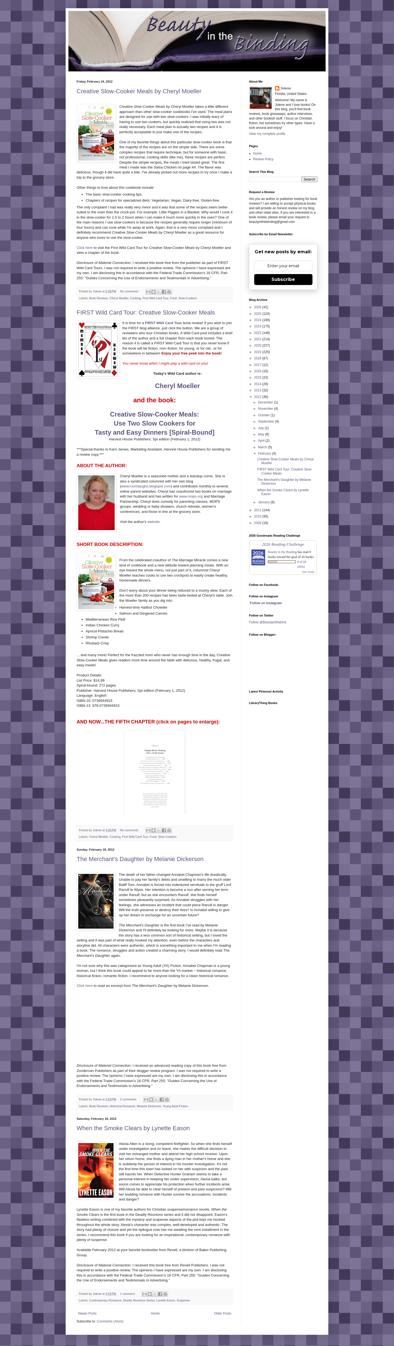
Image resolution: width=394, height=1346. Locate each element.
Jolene (285, 88)
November (266, 409)
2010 (258, 516)
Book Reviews (98, 298)
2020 (258, 345)
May (261, 434)
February (265, 453)
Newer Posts (87, 1313)
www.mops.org (190, 496)
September (266, 421)
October (264, 415)
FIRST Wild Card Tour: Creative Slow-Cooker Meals (146, 312)
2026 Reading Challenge (283, 544)
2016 (258, 371)
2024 (258, 320)
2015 (258, 377)
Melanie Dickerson (149, 1106)
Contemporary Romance (105, 1300)
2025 (258, 314)
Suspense (183, 1300)
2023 (258, 326)
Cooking (135, 298)
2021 (258, 339)
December (266, 402)
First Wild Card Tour (156, 298)
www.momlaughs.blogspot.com (146, 486)
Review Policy (263, 159)
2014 (258, 384)
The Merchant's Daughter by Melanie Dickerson (140, 859)
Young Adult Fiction (175, 1106)
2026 (258, 307)
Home (155, 1313)
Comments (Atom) (110, 1321)
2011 (258, 510)
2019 (258, 352)
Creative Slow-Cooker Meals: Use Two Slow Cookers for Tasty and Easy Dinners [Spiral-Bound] (155, 423)
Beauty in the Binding (282, 552)
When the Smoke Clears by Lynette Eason (133, 1128)
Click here (85, 248)
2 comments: (129, 1099)
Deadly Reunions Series (139, 1300)
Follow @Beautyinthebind (267, 622)
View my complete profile (267, 134)
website (153, 522)
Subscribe (283, 279)
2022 (258, 333)
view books (308, 571)
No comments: (130, 291)
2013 (258, 390)
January (264, 502)
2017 (258, 365)
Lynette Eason (165, 1300)
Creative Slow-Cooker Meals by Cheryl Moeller (139, 91)
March (263, 447)
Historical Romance (122, 1106)
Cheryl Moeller (118, 298)
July (261, 428)
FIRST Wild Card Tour (163, 323)
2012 (258, 397)
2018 (258, 358)
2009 (258, 523)
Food (173, 298)
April (261, 441)
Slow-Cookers (187, 298)
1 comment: (128, 1293)
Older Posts (222, 1313)
